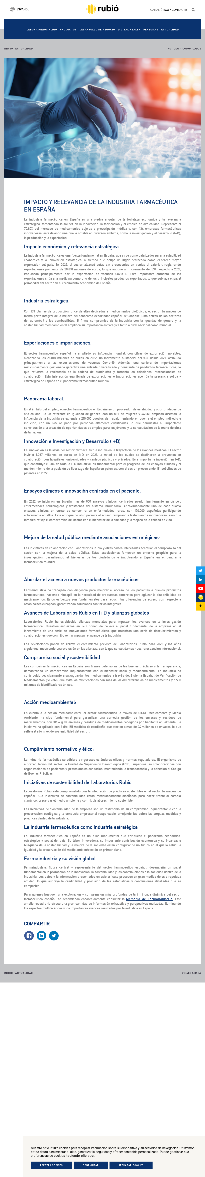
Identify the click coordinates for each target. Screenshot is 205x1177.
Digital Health (129, 29)
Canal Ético (159, 10)
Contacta (179, 10)
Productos (68, 29)
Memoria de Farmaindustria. (149, 899)
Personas (150, 29)
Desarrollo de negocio (97, 29)
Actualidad (170, 29)
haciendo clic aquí (80, 1156)
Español (23, 9)
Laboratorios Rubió (41, 29)
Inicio (8, 48)
